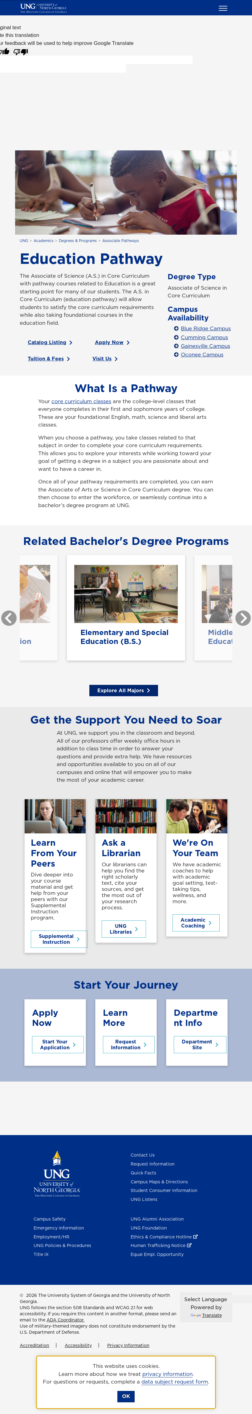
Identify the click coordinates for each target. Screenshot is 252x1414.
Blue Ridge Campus (206, 328)
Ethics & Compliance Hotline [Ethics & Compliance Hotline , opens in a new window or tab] (161, 1237)
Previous (4, 615)
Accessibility (78, 1345)
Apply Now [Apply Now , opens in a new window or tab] (112, 342)
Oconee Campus (202, 354)
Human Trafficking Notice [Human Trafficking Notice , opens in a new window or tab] (158, 1245)
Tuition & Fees (49, 358)
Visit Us (105, 358)
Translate (206, 1315)
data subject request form (174, 1381)
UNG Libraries (124, 929)
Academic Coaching (196, 922)
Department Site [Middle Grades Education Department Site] (200, 1044)
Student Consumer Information (164, 1190)
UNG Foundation (149, 1228)
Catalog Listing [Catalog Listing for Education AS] (50, 342)
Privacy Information (128, 1345)
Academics (44, 240)
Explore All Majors (123, 690)
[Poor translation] (20, 51)
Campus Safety (50, 1219)
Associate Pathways (120, 240)
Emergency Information (59, 1228)
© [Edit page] (21, 1295)
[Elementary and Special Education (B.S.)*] (126, 608)
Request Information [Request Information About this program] (129, 1044)
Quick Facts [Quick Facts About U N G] (143, 1173)
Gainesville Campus (205, 346)
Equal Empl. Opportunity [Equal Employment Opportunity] (157, 1254)
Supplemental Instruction (59, 939)
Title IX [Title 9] (41, 1254)
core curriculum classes (81, 401)
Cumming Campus (204, 337)
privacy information (167, 1374)
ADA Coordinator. (65, 1320)
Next (238, 615)
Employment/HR (51, 1237)
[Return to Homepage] (57, 1173)
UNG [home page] (24, 240)
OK (126, 1396)
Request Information (153, 1164)
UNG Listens (144, 1199)
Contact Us (143, 1155)
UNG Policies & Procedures (62, 1245)
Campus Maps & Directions (159, 1182)
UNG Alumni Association (157, 1219)
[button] (224, 8)
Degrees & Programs (78, 240)
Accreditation (34, 1345)
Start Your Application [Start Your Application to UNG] (58, 1044)
